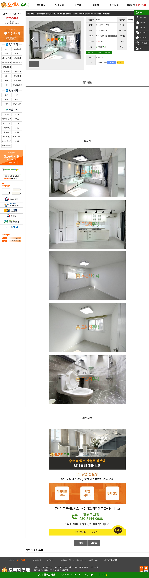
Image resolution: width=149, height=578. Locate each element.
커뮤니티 (114, 5)
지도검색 (140, 22)
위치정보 (90, 52)
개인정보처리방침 (110, 560)
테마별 (96, 5)
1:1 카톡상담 (141, 43)
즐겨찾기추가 (141, 38)
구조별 (77, 5)
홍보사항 (107, 52)
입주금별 (59, 5)
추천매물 (41, 5)
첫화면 (139, 48)
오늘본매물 (140, 17)
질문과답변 (51, 560)
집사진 (99, 52)
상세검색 (140, 28)
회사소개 (79, 560)
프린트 (94, 543)
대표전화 (136, 5)
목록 (81, 543)
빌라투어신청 (65, 560)
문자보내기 (140, 33)
